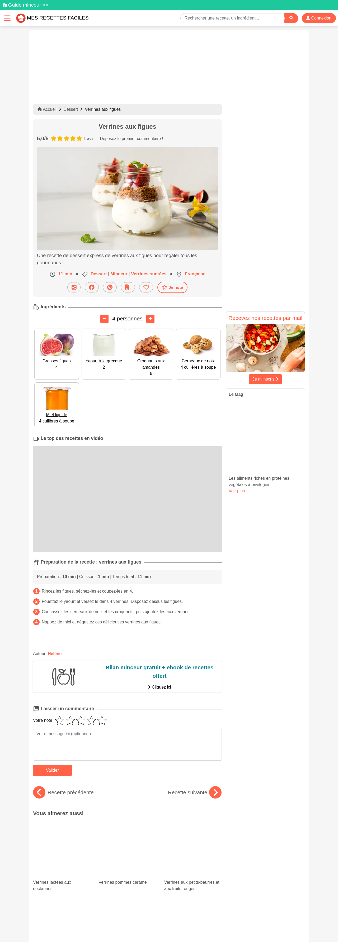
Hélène (55, 653)
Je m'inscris (265, 379)
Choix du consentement (173, 927)
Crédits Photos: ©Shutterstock (122, 927)
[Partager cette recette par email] (74, 287)
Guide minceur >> (28, 5)
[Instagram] (189, 911)
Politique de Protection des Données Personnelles (255, 921)
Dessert (70, 109)
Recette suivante (195, 792)
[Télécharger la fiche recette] (128, 287)
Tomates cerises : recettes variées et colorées (127, 865)
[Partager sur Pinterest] (110, 287)
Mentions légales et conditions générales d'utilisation (164, 921)
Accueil (47, 109)
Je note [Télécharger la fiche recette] (172, 287)
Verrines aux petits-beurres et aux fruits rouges (193, 835)
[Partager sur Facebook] (92, 287)
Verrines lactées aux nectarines (62, 835)
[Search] (291, 18)
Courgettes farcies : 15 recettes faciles (62, 865)
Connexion (318, 18)
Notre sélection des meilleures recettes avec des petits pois (193, 865)
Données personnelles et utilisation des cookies (74, 921)
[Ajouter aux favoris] (146, 287)
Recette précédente (63, 792)
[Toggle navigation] (7, 18)
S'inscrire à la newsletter (221, 927)
